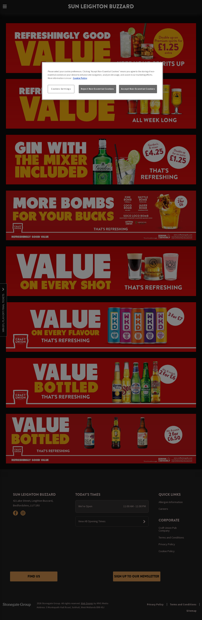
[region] (102, 81)
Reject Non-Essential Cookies (97, 88)
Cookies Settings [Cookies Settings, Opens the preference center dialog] (61, 88)
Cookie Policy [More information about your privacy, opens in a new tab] (80, 78)
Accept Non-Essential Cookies (138, 88)
